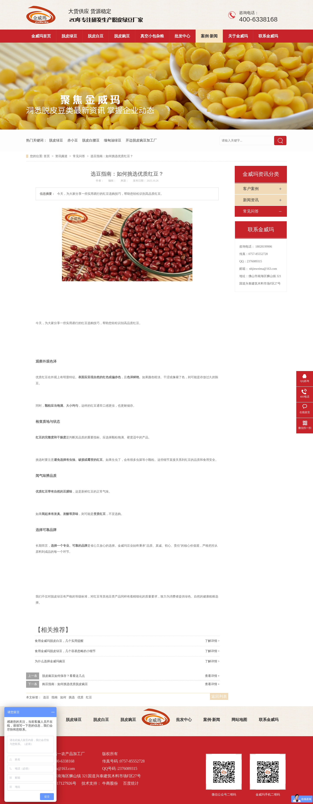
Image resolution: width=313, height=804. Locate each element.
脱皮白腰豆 (91, 140)
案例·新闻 (209, 36)
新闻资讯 (251, 200)
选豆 (46, 697)
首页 (47, 156)
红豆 (89, 697)
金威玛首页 (41, 36)
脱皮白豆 (95, 36)
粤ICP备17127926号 (59, 783)
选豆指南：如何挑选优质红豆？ (111, 156)
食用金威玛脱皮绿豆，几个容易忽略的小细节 (65, 651)
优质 (80, 697)
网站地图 (239, 719)
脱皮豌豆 (122, 36)
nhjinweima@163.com (263, 268)
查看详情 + (212, 675)
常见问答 (79, 156)
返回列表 (219, 696)
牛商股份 (110, 783)
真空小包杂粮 (152, 36)
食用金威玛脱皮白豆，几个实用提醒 (59, 641)
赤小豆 (72, 140)
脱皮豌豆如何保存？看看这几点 (63, 675)
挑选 (72, 697)
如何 (63, 697)
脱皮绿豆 (69, 36)
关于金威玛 (238, 36)
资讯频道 (61, 156)
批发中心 (182, 36)
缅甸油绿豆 (112, 140)
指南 (55, 697)
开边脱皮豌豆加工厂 (141, 140)
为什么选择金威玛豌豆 (50, 661)
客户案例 (251, 188)
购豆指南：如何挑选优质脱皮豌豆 (65, 684)
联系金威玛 (268, 36)
